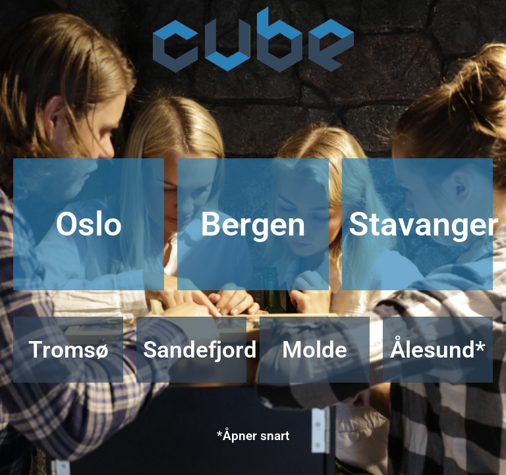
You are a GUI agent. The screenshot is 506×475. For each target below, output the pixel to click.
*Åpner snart (253, 435)
